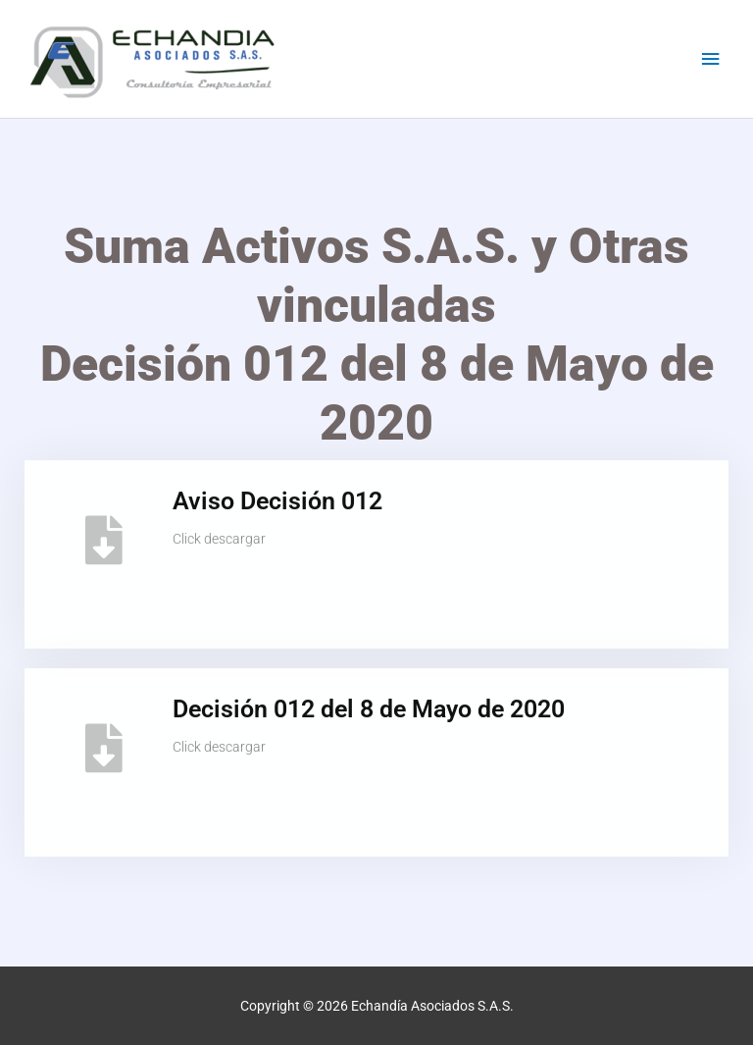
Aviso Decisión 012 (277, 491)
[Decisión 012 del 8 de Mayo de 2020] (104, 738)
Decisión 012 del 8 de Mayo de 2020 (369, 699)
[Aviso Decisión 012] (104, 530)
